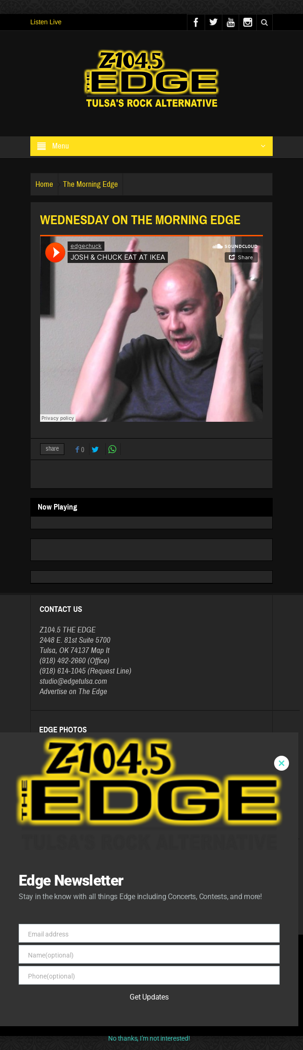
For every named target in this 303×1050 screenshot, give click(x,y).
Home (44, 184)
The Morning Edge (90, 184)
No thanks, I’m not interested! (149, 1038)
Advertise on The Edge (73, 691)
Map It (100, 650)
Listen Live (46, 22)
